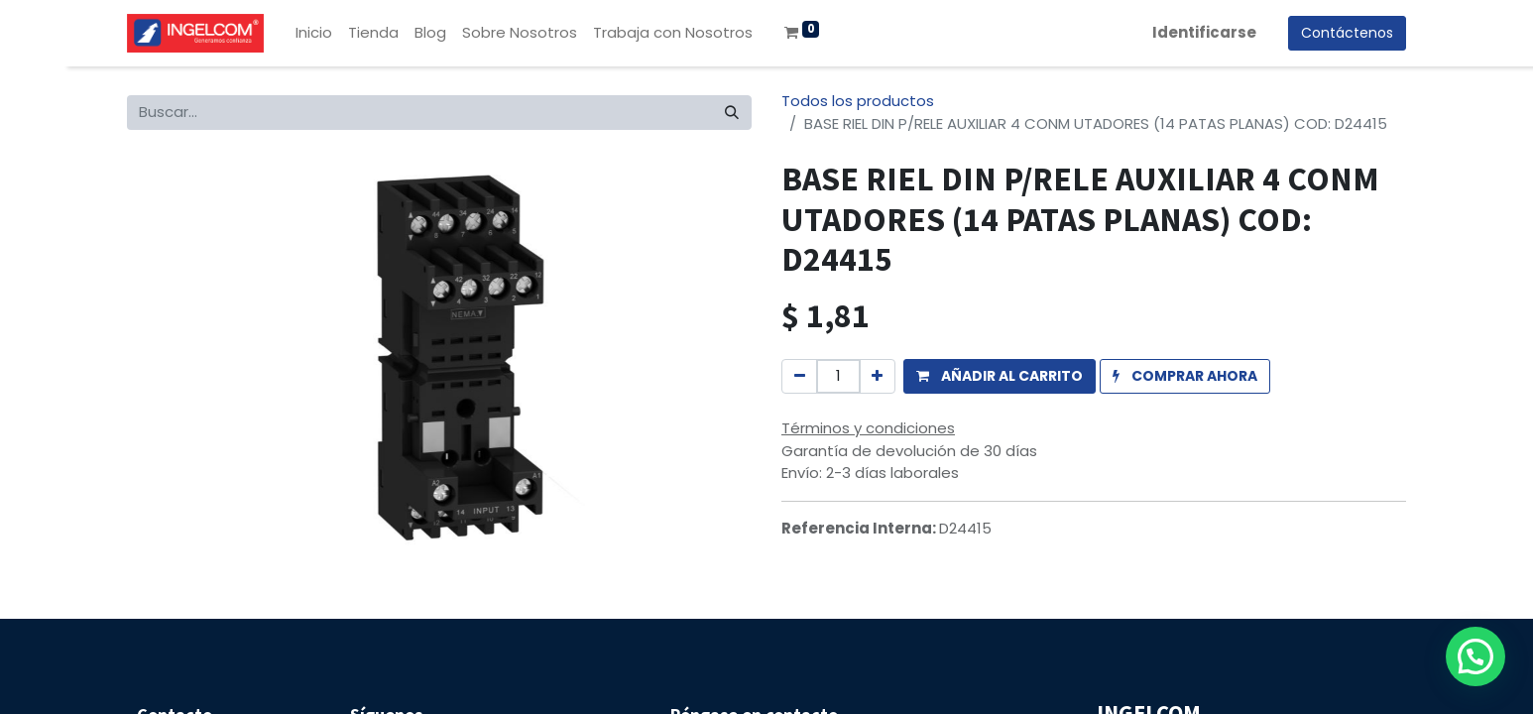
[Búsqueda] (732, 112)
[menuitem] (314, 33)
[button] (999, 376)
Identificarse (1204, 32)
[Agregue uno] (877, 376)
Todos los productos (857, 100)
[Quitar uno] (799, 376)
